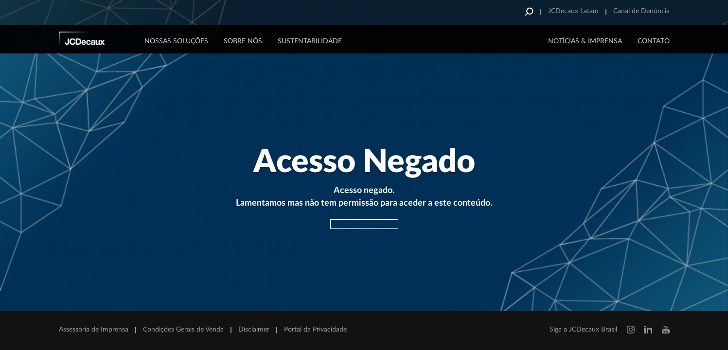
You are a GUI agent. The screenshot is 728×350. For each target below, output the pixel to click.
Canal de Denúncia (641, 11)
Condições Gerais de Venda (183, 329)
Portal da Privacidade (315, 329)
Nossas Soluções (176, 41)
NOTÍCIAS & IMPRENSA (585, 41)
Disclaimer (253, 329)
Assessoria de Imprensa (93, 329)
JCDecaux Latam (573, 11)
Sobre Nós (243, 41)
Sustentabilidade (310, 41)
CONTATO (654, 41)
